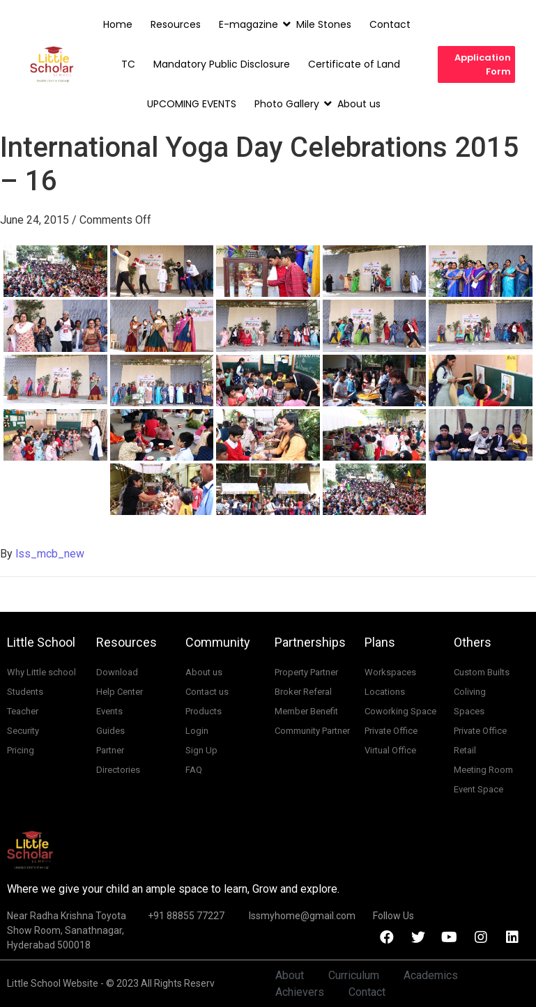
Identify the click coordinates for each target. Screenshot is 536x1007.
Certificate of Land (354, 64)
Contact (390, 24)
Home (117, 24)
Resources (176, 24)
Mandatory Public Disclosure (221, 64)
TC (128, 64)
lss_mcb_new (49, 553)
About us (359, 104)
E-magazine (249, 24)
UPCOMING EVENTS (191, 104)
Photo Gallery (287, 104)
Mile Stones (323, 24)
